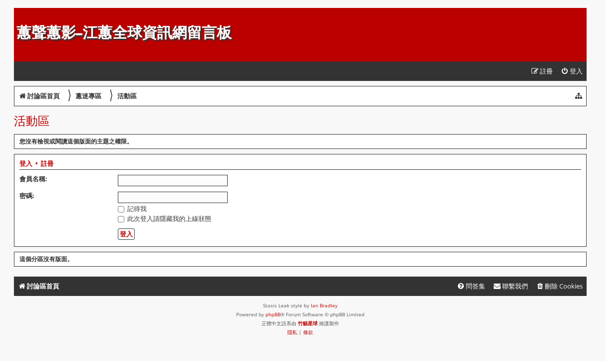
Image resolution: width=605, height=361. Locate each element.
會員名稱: (33, 178)
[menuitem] (572, 71)
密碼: (26, 195)
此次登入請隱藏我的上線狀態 (164, 218)
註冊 (47, 164)
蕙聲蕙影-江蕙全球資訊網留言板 (124, 32)
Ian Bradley (324, 305)
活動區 (32, 120)
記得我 (132, 208)
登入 (25, 164)
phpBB (272, 314)
